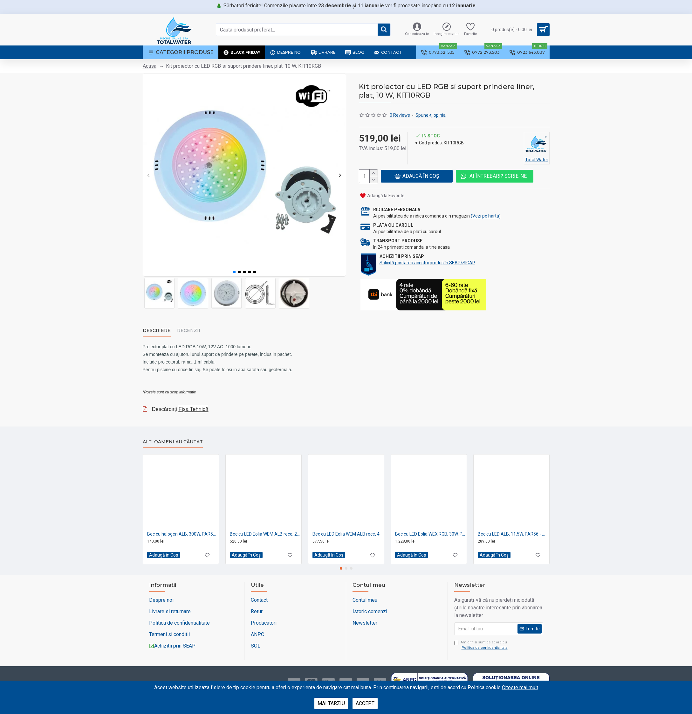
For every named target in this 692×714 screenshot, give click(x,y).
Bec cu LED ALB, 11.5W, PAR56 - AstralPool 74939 (513, 527)
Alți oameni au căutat (173, 436)
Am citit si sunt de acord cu (481, 639)
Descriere (157, 330)
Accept (365, 703)
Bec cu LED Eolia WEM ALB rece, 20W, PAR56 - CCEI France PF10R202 (265, 527)
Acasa (149, 66)
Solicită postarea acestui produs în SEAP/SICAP (427, 262)
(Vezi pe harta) (486, 215)
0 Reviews (400, 115)
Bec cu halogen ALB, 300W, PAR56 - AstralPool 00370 (182, 527)
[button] (148, 175)
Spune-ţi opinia (430, 115)
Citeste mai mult (520, 687)
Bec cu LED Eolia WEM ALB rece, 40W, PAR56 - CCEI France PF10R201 (347, 527)
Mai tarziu (331, 703)
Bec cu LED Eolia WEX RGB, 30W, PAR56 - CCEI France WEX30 (430, 527)
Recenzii (188, 330)
